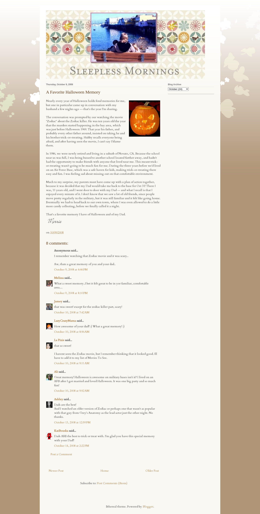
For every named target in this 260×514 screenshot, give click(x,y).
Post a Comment (61, 454)
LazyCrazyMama (65, 321)
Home (105, 471)
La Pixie (59, 340)
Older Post (152, 471)
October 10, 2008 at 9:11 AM (71, 363)
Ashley (58, 399)
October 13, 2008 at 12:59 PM (72, 422)
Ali (56, 372)
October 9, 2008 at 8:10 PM (71, 293)
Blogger (148, 507)
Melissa (59, 278)
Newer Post (56, 471)
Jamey (58, 301)
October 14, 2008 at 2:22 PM (71, 446)
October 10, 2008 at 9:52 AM (71, 391)
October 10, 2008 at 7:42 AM (71, 312)
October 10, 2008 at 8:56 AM (71, 332)
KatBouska (61, 431)
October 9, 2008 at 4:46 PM (71, 270)
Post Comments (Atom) (112, 483)
